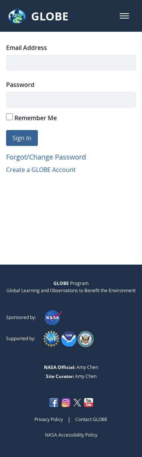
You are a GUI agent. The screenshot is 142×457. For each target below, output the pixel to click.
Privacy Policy (48, 419)
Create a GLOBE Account (41, 170)
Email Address (26, 47)
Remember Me (31, 117)
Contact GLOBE (91, 419)
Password (20, 85)
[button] (124, 16)
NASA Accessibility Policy (71, 435)
